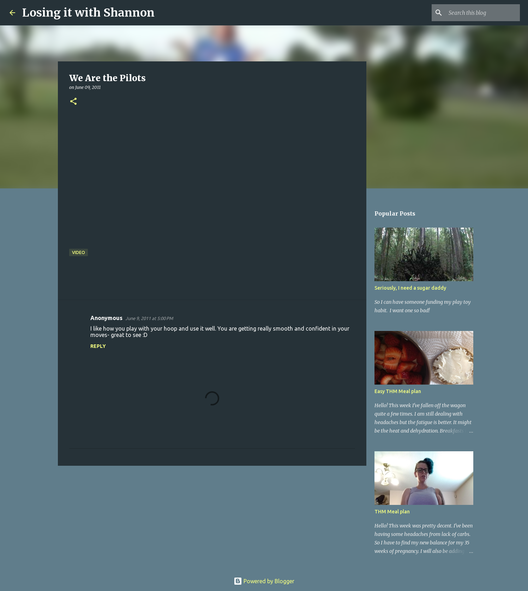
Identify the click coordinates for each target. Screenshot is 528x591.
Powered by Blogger (264, 581)
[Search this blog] (483, 12)
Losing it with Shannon (88, 13)
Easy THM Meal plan (397, 391)
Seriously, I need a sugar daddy (410, 288)
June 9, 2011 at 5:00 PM (149, 318)
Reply (98, 346)
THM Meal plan (392, 511)
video (78, 252)
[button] (73, 102)
